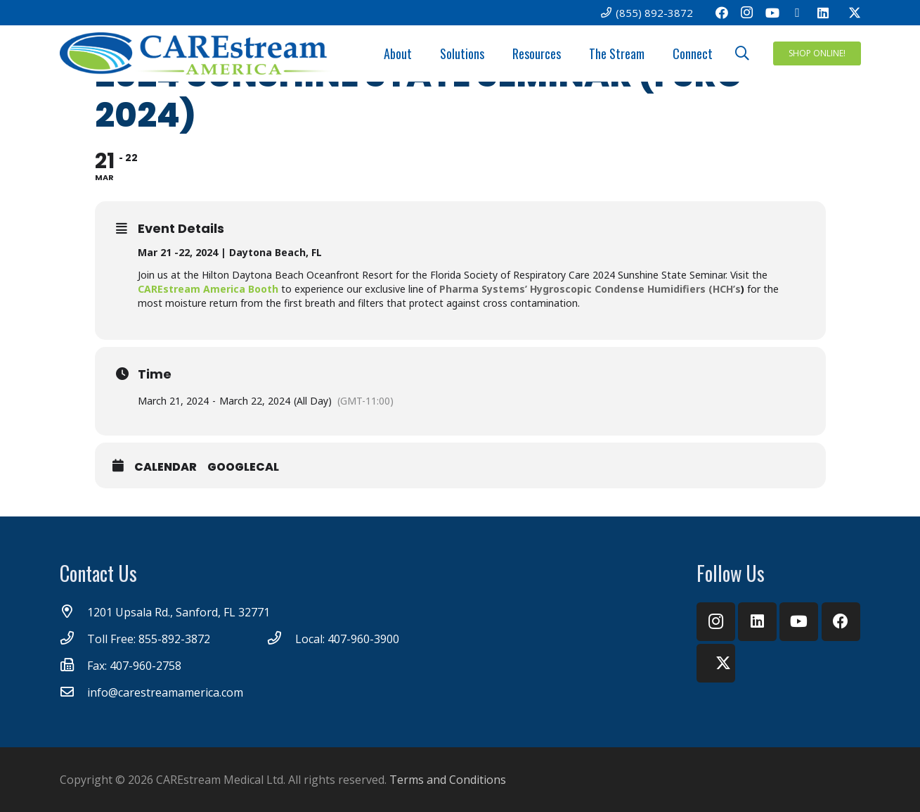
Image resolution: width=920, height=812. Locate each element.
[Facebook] (721, 12)
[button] (742, 54)
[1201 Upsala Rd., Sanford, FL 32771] (74, 612)
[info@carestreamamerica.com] (74, 692)
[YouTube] (772, 12)
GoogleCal (243, 467)
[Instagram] (747, 12)
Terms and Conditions (447, 779)
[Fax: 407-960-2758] (74, 665)
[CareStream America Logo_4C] (197, 53)
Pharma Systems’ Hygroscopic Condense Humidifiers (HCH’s (590, 289)
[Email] (797, 12)
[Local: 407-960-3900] (281, 639)
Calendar (165, 467)
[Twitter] (848, 12)
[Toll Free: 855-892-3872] (74, 639)
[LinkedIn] (823, 12)
